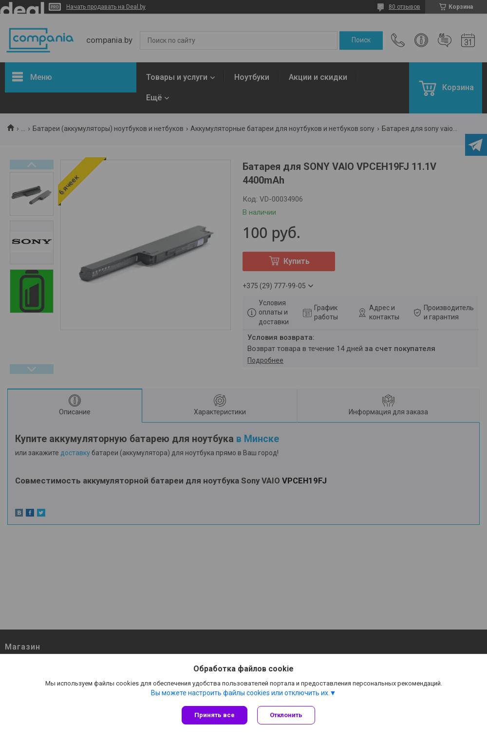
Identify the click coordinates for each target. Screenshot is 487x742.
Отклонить (286, 715)
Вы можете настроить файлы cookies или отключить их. (240, 693)
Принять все (214, 715)
